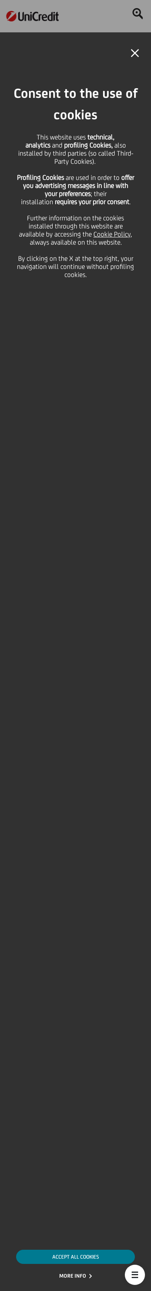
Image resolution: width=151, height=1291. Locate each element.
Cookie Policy (111, 234)
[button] (135, 1275)
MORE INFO (72, 1276)
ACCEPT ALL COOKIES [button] (75, 1257)
